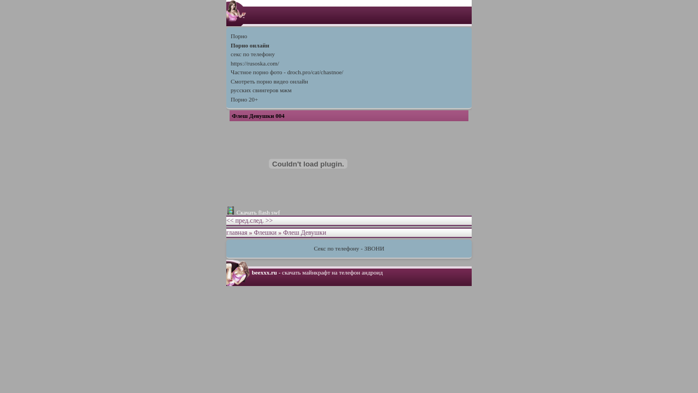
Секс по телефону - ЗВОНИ (349, 248)
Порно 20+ (244, 99)
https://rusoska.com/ (255, 63)
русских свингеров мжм (261, 90)
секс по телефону (253, 54)
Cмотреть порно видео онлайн (269, 81)
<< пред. (238, 220)
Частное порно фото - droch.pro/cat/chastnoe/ (287, 72)
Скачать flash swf (258, 212)
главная (237, 232)
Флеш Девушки (304, 232)
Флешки (265, 232)
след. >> (261, 220)
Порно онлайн (250, 45)
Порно (239, 36)
